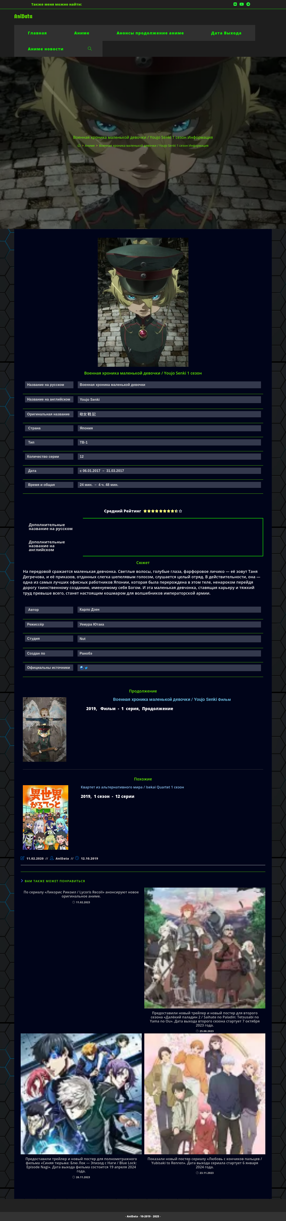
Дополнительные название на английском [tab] (47, 545)
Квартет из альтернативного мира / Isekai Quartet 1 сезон (132, 787)
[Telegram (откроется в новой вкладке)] (247, 4)
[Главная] (79, 145)
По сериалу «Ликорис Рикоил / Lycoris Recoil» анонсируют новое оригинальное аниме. (81, 894)
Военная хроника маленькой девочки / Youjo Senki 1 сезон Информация (153, 145)
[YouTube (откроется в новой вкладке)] (241, 4)
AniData (23, 16)
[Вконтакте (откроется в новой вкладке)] (235, 4)
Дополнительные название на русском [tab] (51, 526)
